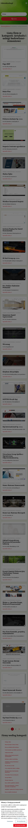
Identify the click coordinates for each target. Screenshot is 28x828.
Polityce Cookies (21, 818)
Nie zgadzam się (21, 821)
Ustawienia (10, 821)
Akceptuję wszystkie (20, 825)
